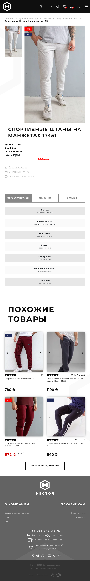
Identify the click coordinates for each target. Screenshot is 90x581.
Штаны (47, 18)
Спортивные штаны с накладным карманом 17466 (20, 444)
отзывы (72, 198)
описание (45, 198)
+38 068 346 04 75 (45, 530)
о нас (7, 517)
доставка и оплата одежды (17, 513)
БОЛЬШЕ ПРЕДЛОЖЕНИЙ (45, 466)
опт (6, 522)
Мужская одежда (28, 18)
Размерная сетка (18, 167)
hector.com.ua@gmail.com (45, 535)
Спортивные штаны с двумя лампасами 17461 (65, 444)
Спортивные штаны (67, 18)
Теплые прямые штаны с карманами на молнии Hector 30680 (65, 379)
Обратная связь (78, 513)
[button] (26, 74)
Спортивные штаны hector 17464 (19, 378)
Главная (9, 18)
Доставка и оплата (19, 172)
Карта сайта (80, 517)
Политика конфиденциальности (44, 568)
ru (49, 6)
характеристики (17, 198)
